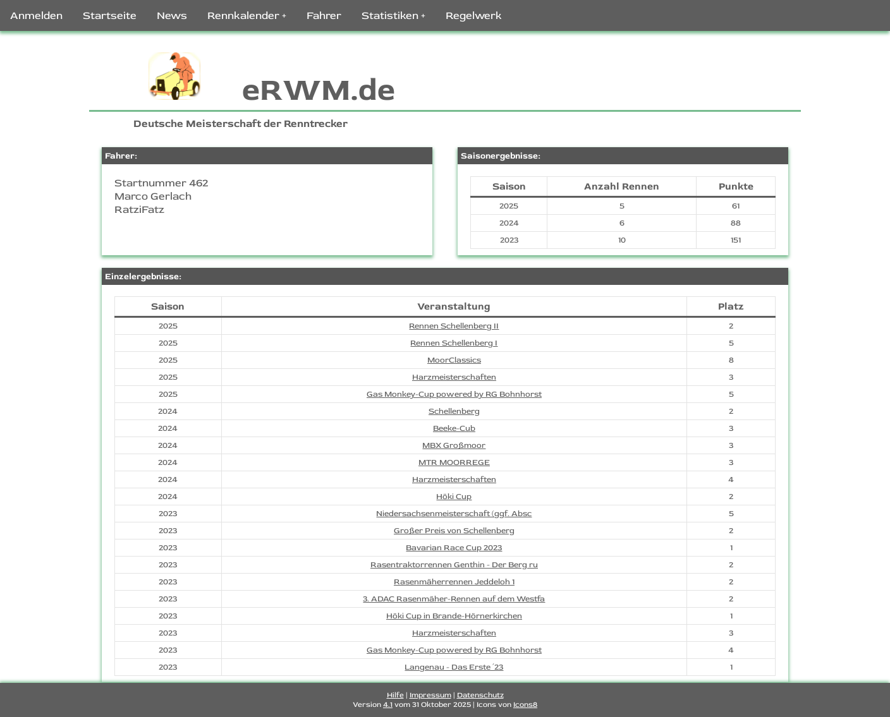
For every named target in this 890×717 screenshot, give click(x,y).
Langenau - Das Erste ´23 (454, 667)
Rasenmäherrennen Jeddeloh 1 (454, 582)
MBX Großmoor (453, 445)
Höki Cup (454, 496)
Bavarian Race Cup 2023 (454, 548)
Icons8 (525, 704)
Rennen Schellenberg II (454, 326)
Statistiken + (393, 15)
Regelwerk (474, 15)
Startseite (110, 15)
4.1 (388, 704)
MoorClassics (454, 360)
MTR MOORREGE (454, 462)
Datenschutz (480, 695)
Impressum (430, 695)
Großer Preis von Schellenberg (454, 531)
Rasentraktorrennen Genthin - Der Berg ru (454, 565)
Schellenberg (454, 411)
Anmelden (36, 15)
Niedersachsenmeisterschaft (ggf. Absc (454, 514)
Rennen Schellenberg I (453, 343)
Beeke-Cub (454, 428)
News (172, 15)
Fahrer (324, 15)
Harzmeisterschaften (454, 377)
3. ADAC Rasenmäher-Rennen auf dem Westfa (454, 599)
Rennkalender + (246, 15)
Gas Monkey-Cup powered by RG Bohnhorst (454, 394)
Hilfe (395, 695)
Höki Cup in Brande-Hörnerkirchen (454, 616)
